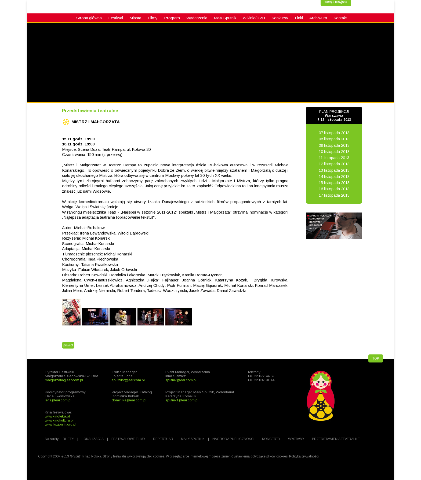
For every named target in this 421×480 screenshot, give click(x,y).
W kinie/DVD (254, 18)
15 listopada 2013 (334, 182)
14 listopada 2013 (334, 176)
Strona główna (89, 18)
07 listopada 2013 (334, 132)
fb (6, 187)
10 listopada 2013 (334, 151)
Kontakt (340, 18)
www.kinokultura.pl (59, 420)
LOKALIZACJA (93, 439)
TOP (375, 358)
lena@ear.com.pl (58, 400)
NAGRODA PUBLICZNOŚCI (233, 439)
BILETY (68, 439)
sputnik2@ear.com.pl (128, 380)
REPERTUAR (163, 439)
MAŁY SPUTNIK (193, 439)
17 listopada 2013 (334, 195)
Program (172, 18)
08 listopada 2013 (334, 139)
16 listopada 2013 (334, 188)
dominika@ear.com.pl (129, 400)
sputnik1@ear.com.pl (181, 400)
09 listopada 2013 (334, 145)
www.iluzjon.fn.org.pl (60, 424)
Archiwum (318, 18)
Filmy (153, 18)
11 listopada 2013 (334, 157)
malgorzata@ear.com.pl (64, 380)
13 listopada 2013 (334, 170)
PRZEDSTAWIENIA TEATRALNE (336, 439)
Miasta (135, 18)
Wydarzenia (196, 18)
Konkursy (279, 18)
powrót (68, 345)
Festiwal (115, 18)
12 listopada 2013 (334, 164)
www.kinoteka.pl (57, 416)
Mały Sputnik (225, 18)
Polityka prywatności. (304, 456)
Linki (299, 18)
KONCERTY (271, 439)
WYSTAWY (296, 439)
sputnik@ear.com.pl (181, 380)
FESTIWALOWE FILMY (128, 439)
